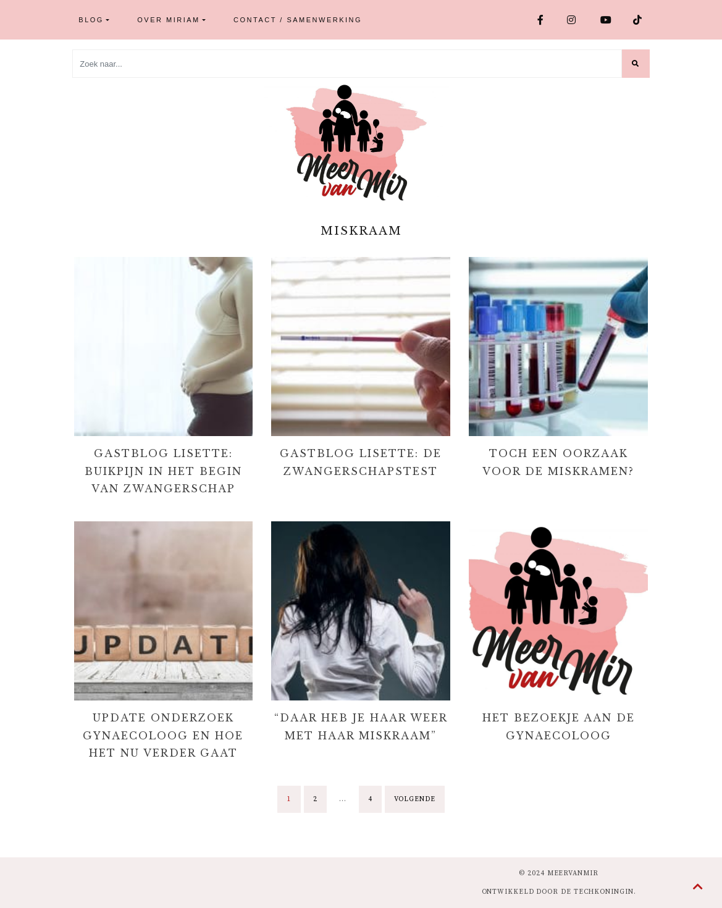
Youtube (606, 19)
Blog (91, 19)
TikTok (638, 19)
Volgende (414, 799)
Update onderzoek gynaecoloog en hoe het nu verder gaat (163, 736)
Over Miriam (168, 19)
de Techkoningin (597, 892)
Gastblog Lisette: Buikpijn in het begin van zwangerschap (163, 471)
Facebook (541, 19)
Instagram (572, 19)
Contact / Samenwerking (297, 19)
